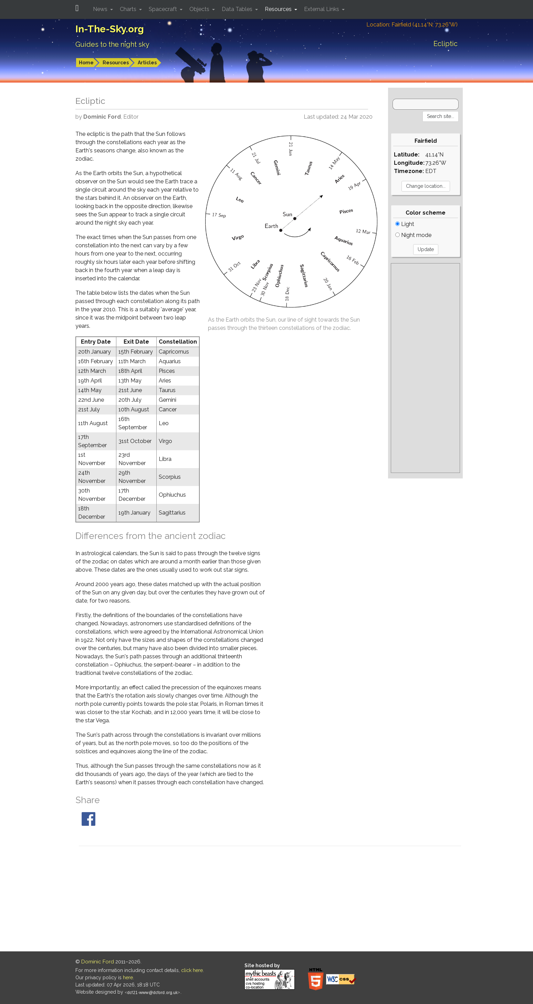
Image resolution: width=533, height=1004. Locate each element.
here (128, 977)
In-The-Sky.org (109, 29)
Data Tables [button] (238, 9)
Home (86, 62)
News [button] (101, 9)
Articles (147, 62)
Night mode (413, 235)
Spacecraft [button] (163, 9)
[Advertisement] (425, 368)
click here (192, 970)
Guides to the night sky (112, 44)
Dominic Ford (97, 962)
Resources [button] (279, 9)
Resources (116, 62)
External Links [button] (322, 9)
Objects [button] (200, 9)
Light (404, 224)
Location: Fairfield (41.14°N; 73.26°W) (412, 24)
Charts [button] (129, 9)
